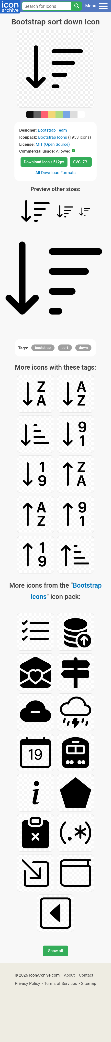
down (83, 347)
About (69, 975)
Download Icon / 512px (44, 162)
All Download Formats (55, 172)
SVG (80, 162)
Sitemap (88, 983)
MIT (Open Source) (53, 144)
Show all (55, 950)
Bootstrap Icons (52, 137)
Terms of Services (60, 983)
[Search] (76, 6)
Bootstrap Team (52, 130)
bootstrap (43, 347)
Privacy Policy (27, 983)
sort (65, 347)
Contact (86, 975)
